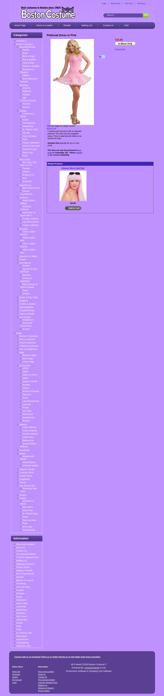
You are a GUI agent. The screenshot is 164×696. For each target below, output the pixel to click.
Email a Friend (120, 49)
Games (25, 171)
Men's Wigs (27, 358)
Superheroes (25, 185)
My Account (115, 3)
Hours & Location (44, 25)
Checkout (141, 3)
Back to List (51, 128)
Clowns (25, 388)
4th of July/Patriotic (25, 573)
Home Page (20, 25)
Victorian (26, 104)
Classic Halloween (31, 142)
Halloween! (21, 600)
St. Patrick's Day (30, 129)
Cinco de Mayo (29, 136)
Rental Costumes (24, 44)
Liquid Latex (28, 437)
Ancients (26, 88)
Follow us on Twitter (49, 657)
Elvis (24, 178)
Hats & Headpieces (28, 349)
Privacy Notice (23, 567)
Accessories (25, 317)
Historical (23, 85)
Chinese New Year (31, 146)
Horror (25, 398)
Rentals (67, 25)
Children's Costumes (29, 346)
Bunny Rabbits (29, 59)
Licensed (26, 404)
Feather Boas (25, 476)
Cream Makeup (29, 430)
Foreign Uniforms (30, 218)
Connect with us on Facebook (27, 657)
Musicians (27, 181)
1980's (25, 378)
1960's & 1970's (29, 375)
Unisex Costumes (27, 342)
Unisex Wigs (28, 362)
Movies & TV (28, 175)
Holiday (22, 111)
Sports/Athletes (26, 307)
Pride (24, 139)
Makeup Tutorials (24, 570)
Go (146, 15)
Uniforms (23, 197)
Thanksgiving (28, 123)
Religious (23, 300)
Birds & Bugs (28, 56)
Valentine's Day (29, 149)
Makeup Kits (28, 440)
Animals (26, 384)
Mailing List (86, 25)
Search (15, 677)
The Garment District (26, 554)
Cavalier (26, 94)
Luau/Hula (21, 606)
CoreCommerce (91, 668)
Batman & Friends (24, 580)
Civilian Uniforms (30, 225)
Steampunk (27, 414)
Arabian (26, 293)
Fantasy (26, 168)
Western (26, 107)
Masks (22, 453)
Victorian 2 (21, 41)
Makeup (23, 424)
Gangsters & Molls (28, 256)
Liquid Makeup (29, 427)
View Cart (129, 3)
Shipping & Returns (25, 564)
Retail (19, 333)
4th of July (27, 527)
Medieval (26, 91)
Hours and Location (25, 544)
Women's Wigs (29, 355)
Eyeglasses (24, 479)
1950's (25, 371)
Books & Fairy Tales (28, 297)
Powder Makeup (30, 434)
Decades (23, 229)
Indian (25, 290)
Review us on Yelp (66, 657)
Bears (25, 53)
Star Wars (27, 411)
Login (104, 3)
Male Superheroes (31, 188)
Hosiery (22, 495)
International (25, 263)
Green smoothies (92, 657)
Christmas (21, 583)
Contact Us (108, 25)
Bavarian (26, 275)
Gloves (22, 482)
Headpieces (28, 320)
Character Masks (30, 465)
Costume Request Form (27, 557)
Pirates (22, 259)
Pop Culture (25, 159)
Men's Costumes (27, 339)
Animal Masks (29, 462)
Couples (20, 590)
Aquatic (25, 49)
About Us (20, 547)
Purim (25, 156)
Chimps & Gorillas (30, 66)
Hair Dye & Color (27, 486)
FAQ (126, 25)
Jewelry (25, 329)
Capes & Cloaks (27, 314)
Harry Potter (22, 603)
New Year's (27, 507)
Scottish (26, 265)
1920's (25, 368)
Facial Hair (24, 450)
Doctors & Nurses (30, 391)
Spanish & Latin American (28, 270)
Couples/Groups (27, 310)
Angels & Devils (29, 381)
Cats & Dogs (28, 63)
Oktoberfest (27, 126)
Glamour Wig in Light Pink (73, 168)
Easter (25, 120)
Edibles (25, 75)
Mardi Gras (27, 152)
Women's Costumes (28, 336)
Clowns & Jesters (27, 304)
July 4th (26, 133)
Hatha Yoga (80, 657)
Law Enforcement (30, 222)
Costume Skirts (26, 472)
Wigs (21, 352)
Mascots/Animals (27, 47)
